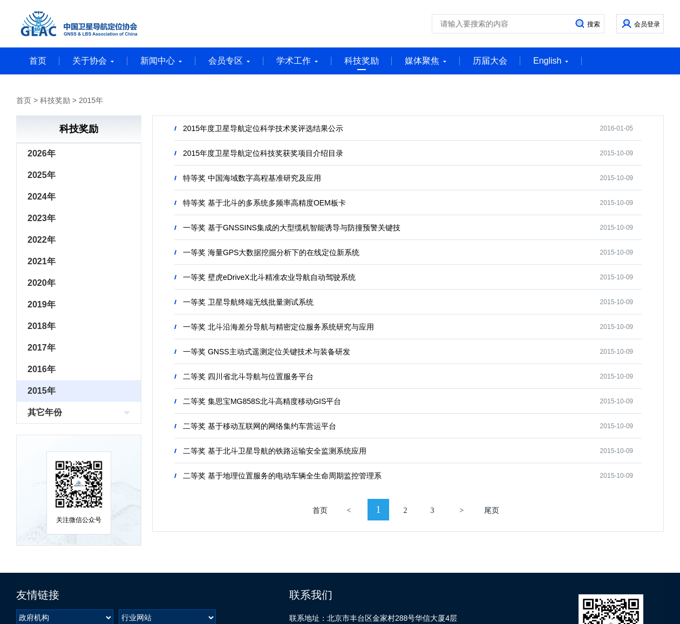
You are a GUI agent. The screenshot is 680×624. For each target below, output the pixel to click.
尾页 (491, 510)
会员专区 (229, 60)
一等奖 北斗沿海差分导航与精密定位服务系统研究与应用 (278, 327)
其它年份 (45, 412)
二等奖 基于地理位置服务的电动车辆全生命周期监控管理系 (282, 475)
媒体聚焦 (426, 60)
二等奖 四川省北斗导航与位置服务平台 (248, 376)
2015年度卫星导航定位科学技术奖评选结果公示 (263, 128)
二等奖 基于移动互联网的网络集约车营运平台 (259, 426)
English (551, 60)
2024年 (42, 196)
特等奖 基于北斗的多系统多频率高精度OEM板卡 (264, 202)
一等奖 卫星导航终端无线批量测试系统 (248, 302)
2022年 (42, 239)
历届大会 (490, 60)
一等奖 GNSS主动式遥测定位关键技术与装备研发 (266, 351)
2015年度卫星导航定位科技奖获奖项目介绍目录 (263, 153)
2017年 (42, 347)
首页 (37, 60)
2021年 (42, 261)
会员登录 (647, 24)
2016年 (42, 369)
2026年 (42, 153)
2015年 (91, 100)
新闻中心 (161, 60)
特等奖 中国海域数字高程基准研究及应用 (252, 178)
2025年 (42, 175)
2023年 (42, 218)
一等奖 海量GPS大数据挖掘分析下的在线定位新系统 (271, 252)
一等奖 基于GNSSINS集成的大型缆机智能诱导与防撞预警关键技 (291, 227)
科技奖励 (361, 63)
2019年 (42, 304)
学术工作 (297, 60)
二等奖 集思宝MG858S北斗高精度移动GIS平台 (262, 401)
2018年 (42, 326)
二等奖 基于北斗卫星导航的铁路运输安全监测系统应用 (274, 451)
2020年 (42, 282)
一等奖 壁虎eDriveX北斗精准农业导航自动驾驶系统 (269, 277)
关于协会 (93, 60)
